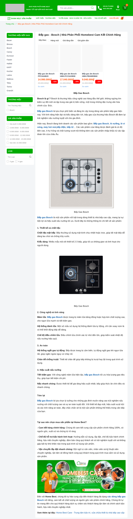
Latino (9, 75)
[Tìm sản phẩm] (72, 8)
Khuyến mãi (114, 18)
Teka (9, 83)
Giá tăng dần (67, 40)
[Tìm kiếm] (92, 8)
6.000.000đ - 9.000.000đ (19, 132)
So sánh (41, 86)
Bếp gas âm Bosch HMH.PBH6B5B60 (90, 75)
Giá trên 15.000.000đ (17, 143)
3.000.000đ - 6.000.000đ (19, 128)
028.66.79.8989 (108, 6)
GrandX (10, 91)
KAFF (9, 67)
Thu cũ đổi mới (101, 18)
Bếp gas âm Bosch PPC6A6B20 (46, 75)
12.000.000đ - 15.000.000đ (20, 139)
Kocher (10, 71)
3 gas (11, 161)
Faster (9, 60)
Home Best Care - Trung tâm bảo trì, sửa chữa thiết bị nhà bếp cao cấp (90, 513)
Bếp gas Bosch (45, 111)
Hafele (9, 64)
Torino (9, 87)
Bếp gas (98, 124)
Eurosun (10, 56)
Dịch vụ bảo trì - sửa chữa (81, 18)
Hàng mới (53, 40)
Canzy (9, 52)
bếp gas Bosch (92, 375)
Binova (9, 44)
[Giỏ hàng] (125, 7)
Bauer (9, 40)
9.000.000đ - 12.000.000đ (19, 135)
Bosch (9, 48)
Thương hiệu (51, 18)
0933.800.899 (107, 8)
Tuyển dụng (63, 18)
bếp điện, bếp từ (65, 127)
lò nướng (114, 124)
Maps (118, 8)
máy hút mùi (49, 127)
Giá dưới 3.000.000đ (17, 124)
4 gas (20, 161)
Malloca (10, 79)
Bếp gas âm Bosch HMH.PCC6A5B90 (68, 75)
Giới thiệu (40, 18)
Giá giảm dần (82, 40)
